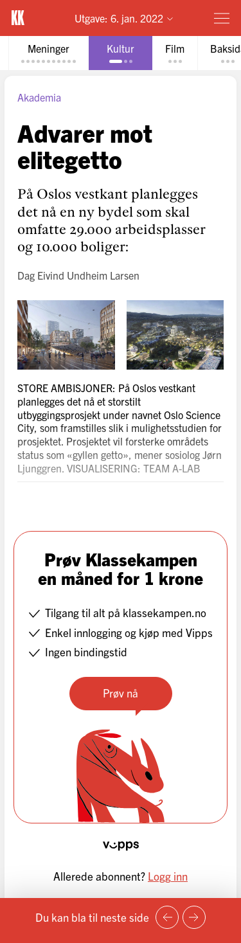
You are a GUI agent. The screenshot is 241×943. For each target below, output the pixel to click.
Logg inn (168, 876)
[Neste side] (194, 917)
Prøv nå (120, 692)
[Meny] (221, 18)
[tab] (48, 53)
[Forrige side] (167, 917)
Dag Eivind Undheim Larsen (78, 275)
